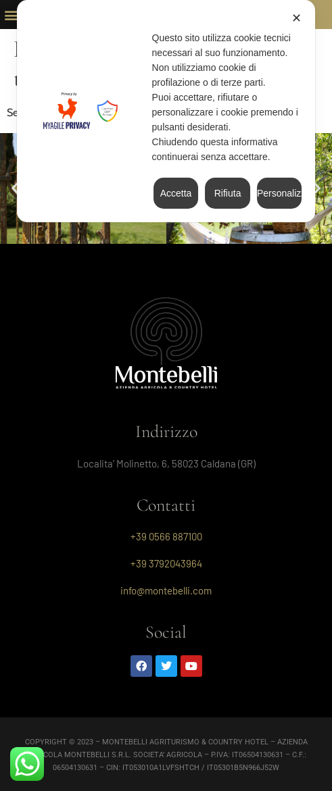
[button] (11, 14)
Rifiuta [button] (227, 193)
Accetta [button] (176, 193)
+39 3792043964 (166, 563)
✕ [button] (296, 18)
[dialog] (166, 111)
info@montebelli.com (166, 590)
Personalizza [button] (279, 193)
